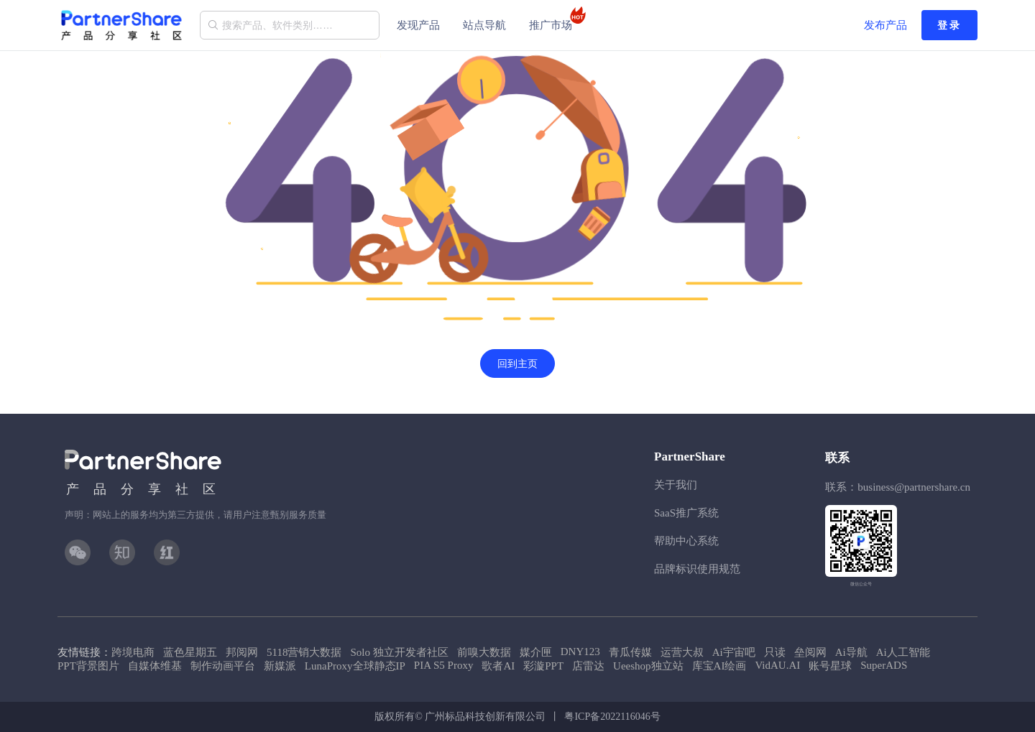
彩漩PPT (543, 666)
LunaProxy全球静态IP (355, 666)
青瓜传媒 (630, 652)
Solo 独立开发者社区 (399, 652)
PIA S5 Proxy (444, 665)
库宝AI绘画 (719, 666)
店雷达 (588, 666)
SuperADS (883, 665)
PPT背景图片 (88, 666)
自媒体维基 (155, 666)
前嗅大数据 (484, 652)
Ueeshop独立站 (648, 666)
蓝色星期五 (190, 652)
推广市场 (555, 18)
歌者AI (498, 666)
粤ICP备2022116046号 (612, 716)
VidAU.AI (777, 665)
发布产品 (885, 25)
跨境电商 (133, 652)
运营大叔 (682, 652)
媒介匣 (536, 652)
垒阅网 (810, 652)
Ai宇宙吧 (733, 652)
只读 (775, 652)
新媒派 (280, 666)
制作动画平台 (222, 666)
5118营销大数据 (304, 652)
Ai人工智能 (903, 652)
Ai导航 (851, 652)
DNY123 (580, 651)
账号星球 (830, 666)
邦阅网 (242, 652)
